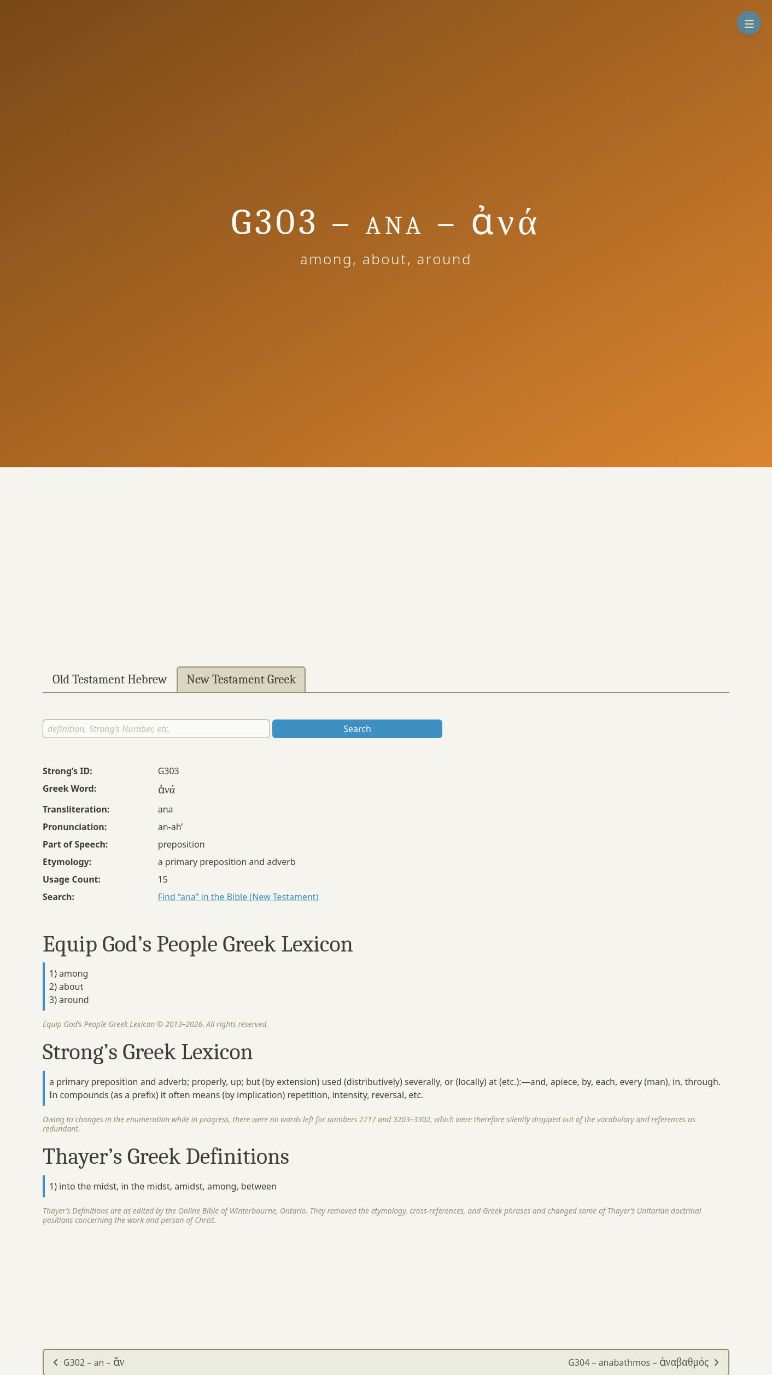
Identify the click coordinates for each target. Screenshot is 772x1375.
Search (357, 729)
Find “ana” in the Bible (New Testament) (238, 897)
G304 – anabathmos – (644, 1362)
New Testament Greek (241, 679)
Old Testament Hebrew (109, 679)
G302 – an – (88, 1362)
